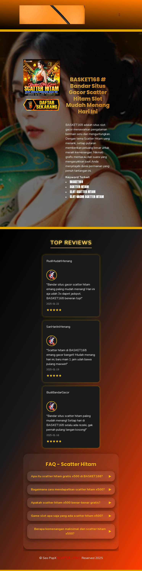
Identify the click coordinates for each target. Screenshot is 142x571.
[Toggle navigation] (119, 15)
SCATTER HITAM (69, 558)
